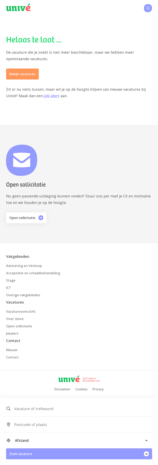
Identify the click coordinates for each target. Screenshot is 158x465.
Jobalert (12, 333)
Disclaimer (62, 389)
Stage (10, 280)
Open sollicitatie (26, 217)
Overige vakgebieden (23, 295)
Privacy (98, 389)
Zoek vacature (79, 453)
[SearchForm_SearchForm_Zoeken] (79, 408)
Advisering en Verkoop (24, 266)
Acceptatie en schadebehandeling (33, 273)
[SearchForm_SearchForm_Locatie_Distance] (79, 440)
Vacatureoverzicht (20, 311)
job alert (51, 95)
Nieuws (12, 350)
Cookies (81, 389)
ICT (8, 287)
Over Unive (15, 319)
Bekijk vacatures (22, 74)
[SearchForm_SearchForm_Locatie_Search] (79, 424)
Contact (12, 357)
